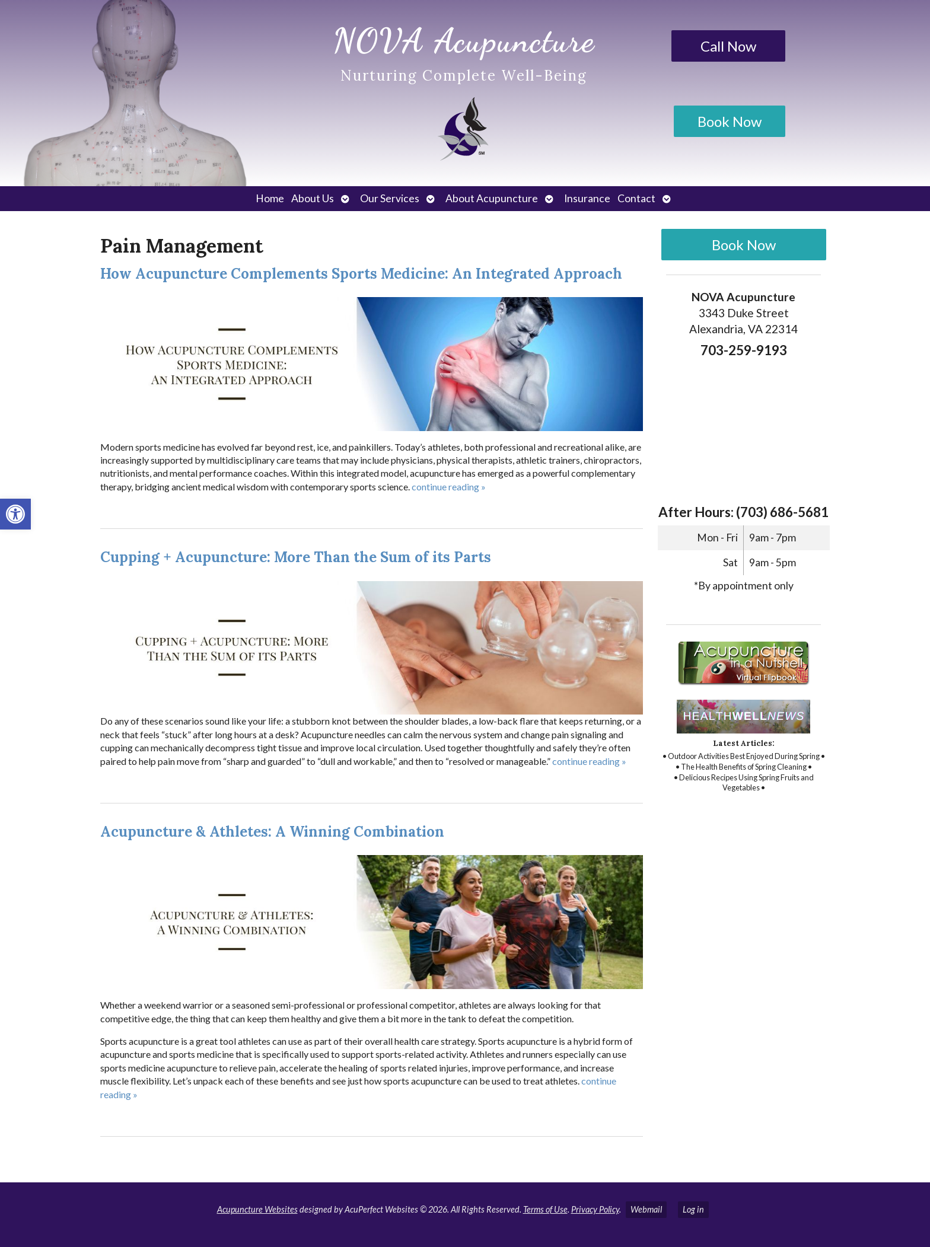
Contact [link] (636, 198)
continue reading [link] (449, 486)
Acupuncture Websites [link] (257, 1209)
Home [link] (270, 198)
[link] (15, 514)
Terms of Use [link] (545, 1209)
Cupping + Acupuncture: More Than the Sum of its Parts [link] (295, 557)
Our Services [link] (389, 198)
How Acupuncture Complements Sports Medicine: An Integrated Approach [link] (361, 273)
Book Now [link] (730, 121)
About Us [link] (312, 198)
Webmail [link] (646, 1209)
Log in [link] (693, 1209)
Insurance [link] (587, 198)
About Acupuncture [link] (491, 198)
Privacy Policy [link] (595, 1209)
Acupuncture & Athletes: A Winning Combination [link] (272, 831)
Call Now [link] (728, 46)
